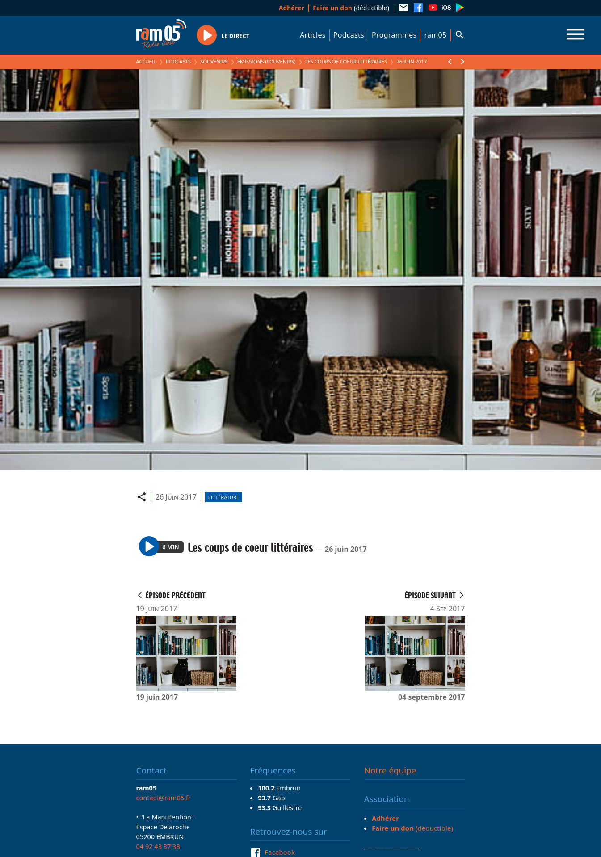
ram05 (435, 35)
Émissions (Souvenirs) (266, 61)
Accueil (146, 61)
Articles (313, 35)
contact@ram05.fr (163, 797)
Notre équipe (390, 770)
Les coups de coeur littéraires (346, 61)
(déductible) (351, 8)
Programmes (394, 35)
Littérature (223, 497)
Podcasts (348, 35)
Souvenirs (213, 61)
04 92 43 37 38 (158, 846)
